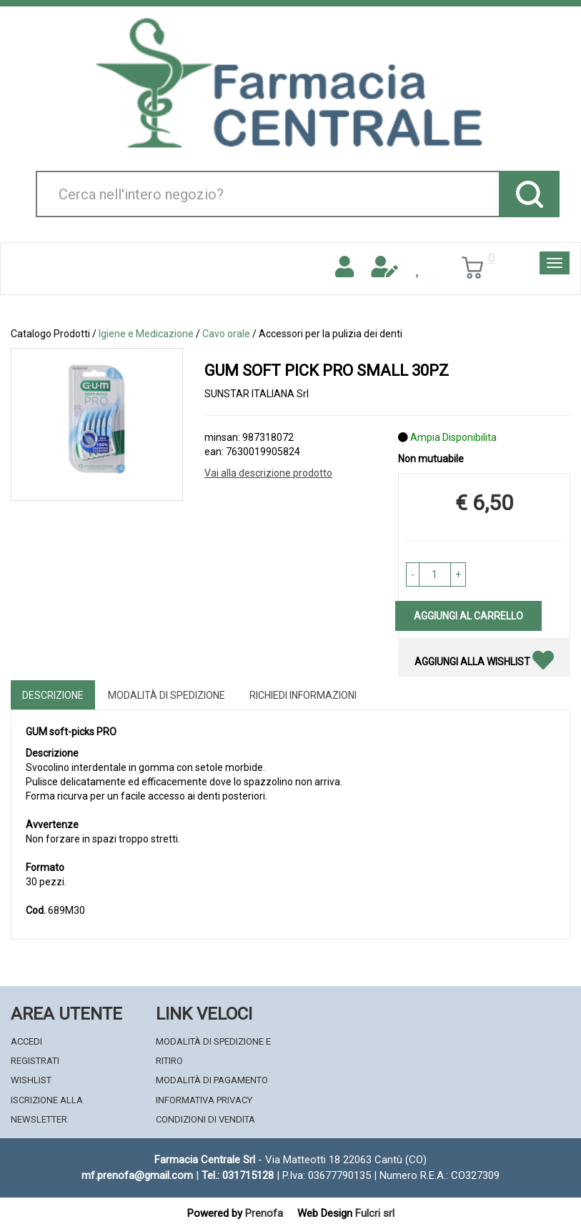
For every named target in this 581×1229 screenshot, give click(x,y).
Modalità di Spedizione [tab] (166, 695)
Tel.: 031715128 (238, 1175)
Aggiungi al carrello (468, 616)
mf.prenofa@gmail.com (137, 1175)
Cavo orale (226, 333)
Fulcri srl (374, 1213)
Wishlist (31, 1080)
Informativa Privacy (204, 1100)
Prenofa (264, 1213)
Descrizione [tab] (53, 695)
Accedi (26, 1041)
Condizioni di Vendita (205, 1119)
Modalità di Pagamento (212, 1080)
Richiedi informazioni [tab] (303, 695)
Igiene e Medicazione (146, 333)
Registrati (35, 1060)
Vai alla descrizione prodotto (268, 473)
